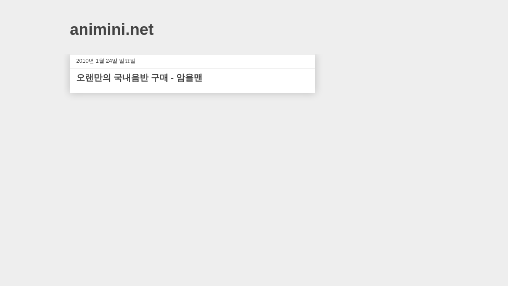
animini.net (112, 29)
